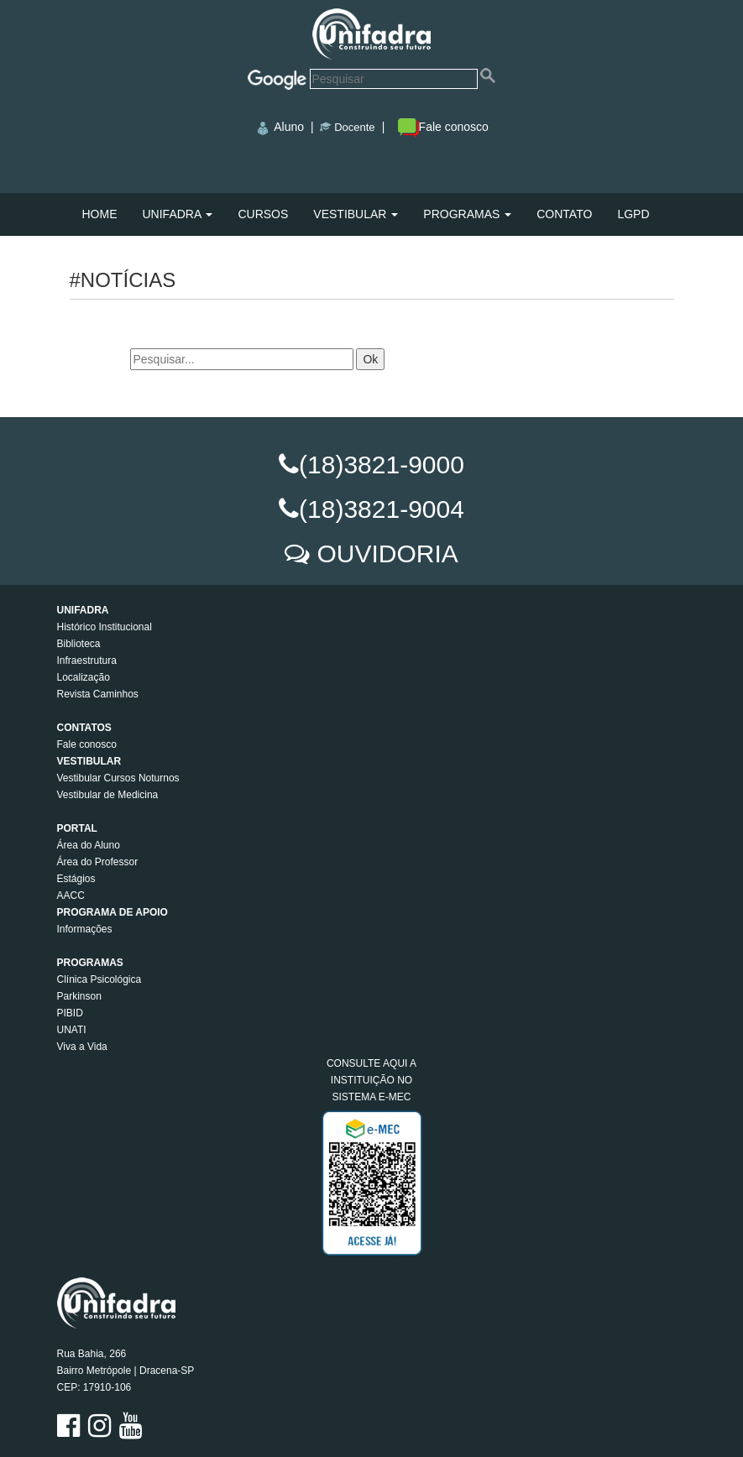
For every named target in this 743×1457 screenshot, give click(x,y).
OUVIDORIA (387, 553)
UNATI (71, 1030)
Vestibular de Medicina (108, 795)
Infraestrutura (87, 660)
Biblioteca (79, 644)
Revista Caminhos (98, 694)
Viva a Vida (82, 1046)
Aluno (289, 126)
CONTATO (564, 214)
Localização (83, 677)
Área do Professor (98, 862)
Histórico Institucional (104, 627)
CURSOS (263, 214)
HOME (100, 214)
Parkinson (79, 996)
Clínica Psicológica (99, 979)
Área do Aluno (88, 845)
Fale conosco (443, 126)
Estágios (76, 879)
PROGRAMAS (467, 214)
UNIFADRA (178, 214)
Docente (354, 127)
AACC (71, 895)
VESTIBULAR (355, 214)
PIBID (70, 1013)
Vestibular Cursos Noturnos (118, 778)
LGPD (633, 214)
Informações (84, 929)
